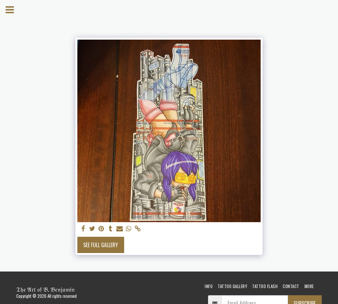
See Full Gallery (100, 245)
